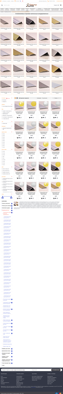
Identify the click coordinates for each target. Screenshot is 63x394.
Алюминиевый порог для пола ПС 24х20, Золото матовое (56, 173)
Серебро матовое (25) (6, 173)
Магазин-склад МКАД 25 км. (37, 377)
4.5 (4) (3, 161)
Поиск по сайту (50, 382)
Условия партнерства (51, 378)
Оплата (2, 378)
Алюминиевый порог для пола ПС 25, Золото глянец (43, 193)
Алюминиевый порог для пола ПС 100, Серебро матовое (56, 112)
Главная (2, 11)
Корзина (17, 381)
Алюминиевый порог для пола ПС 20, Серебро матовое (31, 153)
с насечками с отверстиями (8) (7, 117)
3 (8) (3, 156)
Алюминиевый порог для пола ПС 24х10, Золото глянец (43, 153)
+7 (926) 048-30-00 (59, 1)
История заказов (19, 380)
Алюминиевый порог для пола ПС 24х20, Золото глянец (43, 173)
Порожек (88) (4, 123)
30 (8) (3, 140)
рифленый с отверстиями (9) (7, 115)
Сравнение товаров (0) (24, 98)
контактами (33, 387)
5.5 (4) (3, 164)
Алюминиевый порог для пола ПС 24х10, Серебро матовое (31, 173)
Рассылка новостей (19, 383)
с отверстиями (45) (5, 118)
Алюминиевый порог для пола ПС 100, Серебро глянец (43, 112)
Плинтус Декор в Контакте (36, 378)
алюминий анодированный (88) (6, 129)
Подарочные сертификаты (51, 377)
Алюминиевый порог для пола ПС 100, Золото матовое (31, 112)
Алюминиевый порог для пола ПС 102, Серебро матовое (19, 133)
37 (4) (3, 147)
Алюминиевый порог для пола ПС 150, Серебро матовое (31, 133)
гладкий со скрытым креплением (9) (5, 113)
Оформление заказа (19, 382)
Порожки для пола (7, 11)
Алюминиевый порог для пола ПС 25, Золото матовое (56, 193)
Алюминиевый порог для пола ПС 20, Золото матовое (56, 133)
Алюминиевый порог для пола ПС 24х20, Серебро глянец (19, 193)
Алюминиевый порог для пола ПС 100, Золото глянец (19, 112)
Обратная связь (34, 380)
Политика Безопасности (5, 382)
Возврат (2, 381)
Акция (3, 365)
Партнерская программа (51, 380)
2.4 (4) (3, 154)
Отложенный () (19, 377)
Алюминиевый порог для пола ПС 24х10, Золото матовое (56, 153)
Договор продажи (4, 377)
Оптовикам (3, 383)
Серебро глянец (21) (5, 172)
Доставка (2, 380)
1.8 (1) (3, 151)
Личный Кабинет (19, 376)
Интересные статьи (50, 381)
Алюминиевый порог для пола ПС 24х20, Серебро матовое (31, 193)
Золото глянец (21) (5, 168)
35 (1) (3, 145)
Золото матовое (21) (5, 170)
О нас (2, 376)
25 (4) (3, 137)
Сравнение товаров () (20, 378)
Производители (50, 376)
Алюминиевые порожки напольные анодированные (21, 11)
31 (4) (3, 142)
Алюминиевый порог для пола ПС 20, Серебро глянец (19, 153)
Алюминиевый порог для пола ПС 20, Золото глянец (43, 133)
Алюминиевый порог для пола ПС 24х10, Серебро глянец (19, 173)
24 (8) (3, 135)
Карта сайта (49, 383)
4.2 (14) (3, 159)
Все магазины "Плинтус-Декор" (37, 376)
